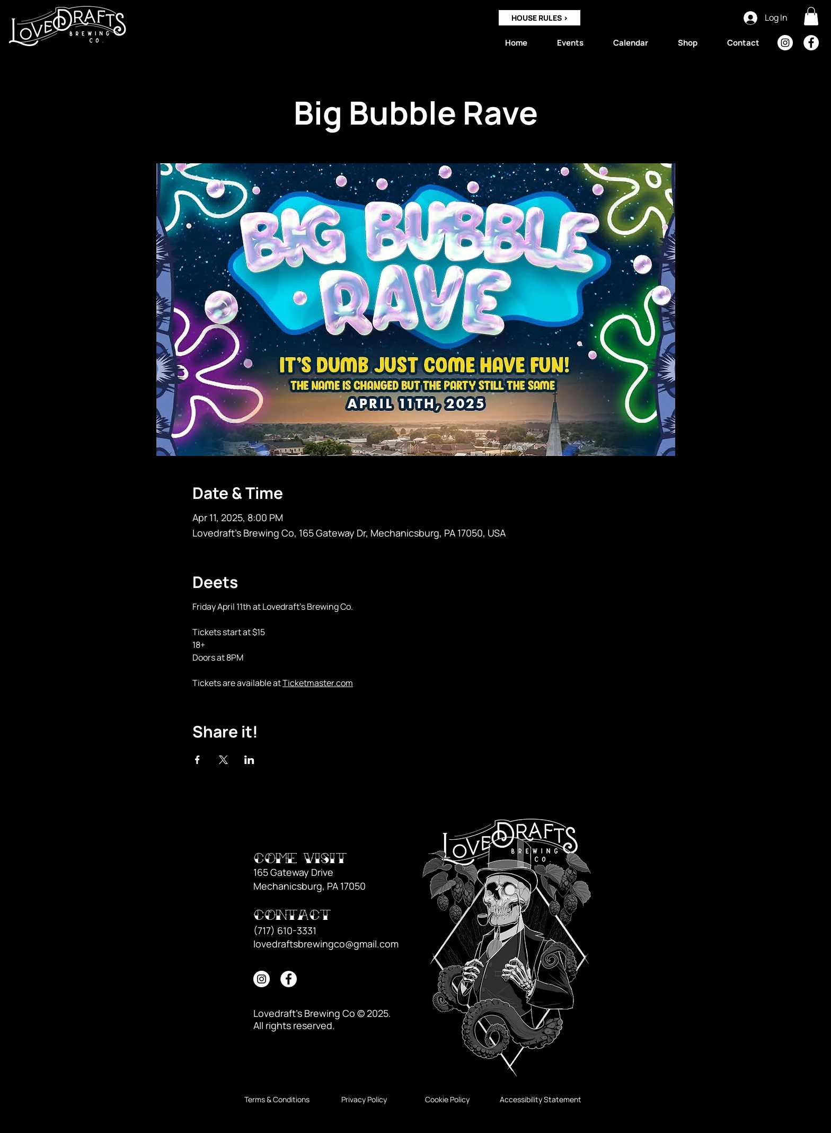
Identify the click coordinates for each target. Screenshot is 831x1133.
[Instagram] (785, 42)
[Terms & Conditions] (277, 1099)
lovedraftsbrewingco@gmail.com (326, 943)
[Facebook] (811, 42)
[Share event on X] (223, 760)
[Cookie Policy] (447, 1099)
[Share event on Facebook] (197, 760)
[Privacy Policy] (363, 1099)
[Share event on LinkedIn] (249, 760)
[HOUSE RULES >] (539, 17)
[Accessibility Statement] (541, 1099)
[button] (811, 16)
